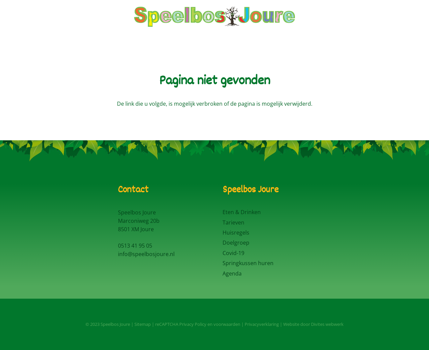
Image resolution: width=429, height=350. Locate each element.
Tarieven (233, 222)
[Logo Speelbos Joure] (214, 17)
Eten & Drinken (242, 212)
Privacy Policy (192, 324)
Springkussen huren (248, 263)
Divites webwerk (327, 324)
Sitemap (142, 324)
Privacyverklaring (262, 324)
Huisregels (236, 232)
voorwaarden (226, 324)
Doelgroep (236, 242)
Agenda (232, 273)
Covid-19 (233, 253)
